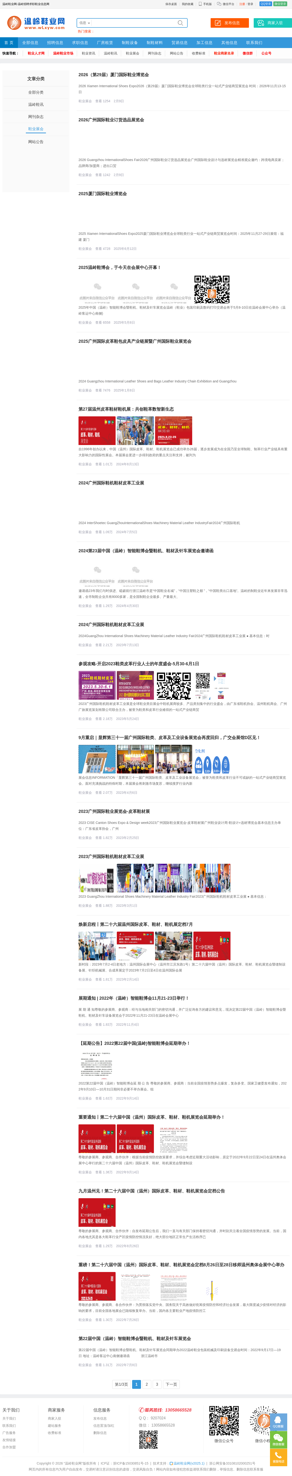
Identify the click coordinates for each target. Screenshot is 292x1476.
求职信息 (80, 43)
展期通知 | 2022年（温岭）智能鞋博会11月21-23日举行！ (134, 998)
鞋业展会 (132, 53)
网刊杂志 (154, 53)
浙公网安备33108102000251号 (232, 1463)
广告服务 (9, 1433)
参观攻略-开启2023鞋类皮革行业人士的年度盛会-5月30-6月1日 (139, 663)
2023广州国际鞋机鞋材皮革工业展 (111, 856)
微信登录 (280, 3)
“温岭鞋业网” (73, 1463)
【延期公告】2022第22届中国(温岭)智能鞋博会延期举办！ (135, 1043)
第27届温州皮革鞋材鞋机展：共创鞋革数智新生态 (126, 409)
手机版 (205, 4)
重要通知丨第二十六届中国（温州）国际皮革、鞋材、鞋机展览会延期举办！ (152, 1117)
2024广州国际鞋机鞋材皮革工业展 (111, 483)
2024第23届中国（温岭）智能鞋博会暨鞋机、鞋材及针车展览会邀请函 (146, 550)
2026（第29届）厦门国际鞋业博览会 (114, 74)
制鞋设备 (130, 43)
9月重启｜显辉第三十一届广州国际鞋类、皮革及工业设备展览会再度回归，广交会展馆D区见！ (170, 737)
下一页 (171, 1384)
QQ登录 (266, 3)
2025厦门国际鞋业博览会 (103, 193)
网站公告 (176, 53)
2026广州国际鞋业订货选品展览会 (111, 120)
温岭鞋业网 (187, 1463)
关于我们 (9, 1418)
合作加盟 (9, 1447)
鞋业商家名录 (224, 53)
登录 (250, 4)
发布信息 (100, 1418)
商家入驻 (54, 1418)
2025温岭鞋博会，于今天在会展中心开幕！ (120, 267)
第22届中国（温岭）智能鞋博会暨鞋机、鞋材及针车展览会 (135, 1338)
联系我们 (254, 43)
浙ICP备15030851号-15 (130, 1463)
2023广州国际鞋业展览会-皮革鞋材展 (114, 811)
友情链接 (9, 1440)
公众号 (266, 53)
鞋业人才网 (36, 53)
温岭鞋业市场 (63, 53)
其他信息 (229, 43)
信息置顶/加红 (103, 1426)
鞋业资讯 (88, 53)
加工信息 (205, 43)
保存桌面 (171, 4)
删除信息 (100, 1433)
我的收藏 (187, 4)
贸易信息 (180, 43)
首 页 (9, 43)
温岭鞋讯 (110, 53)
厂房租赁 (105, 43)
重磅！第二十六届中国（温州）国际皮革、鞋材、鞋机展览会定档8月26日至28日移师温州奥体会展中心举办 (181, 1264)
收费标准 (198, 53)
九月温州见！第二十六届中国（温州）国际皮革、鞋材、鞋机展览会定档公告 (152, 1191)
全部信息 (30, 43)
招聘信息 (55, 43)
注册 (242, 4)
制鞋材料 (155, 43)
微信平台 (228, 4)
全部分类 (36, 92)
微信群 (248, 53)
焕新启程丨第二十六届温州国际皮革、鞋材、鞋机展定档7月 (136, 924)
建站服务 (54, 1426)
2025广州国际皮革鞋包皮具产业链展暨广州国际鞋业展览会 (135, 341)
